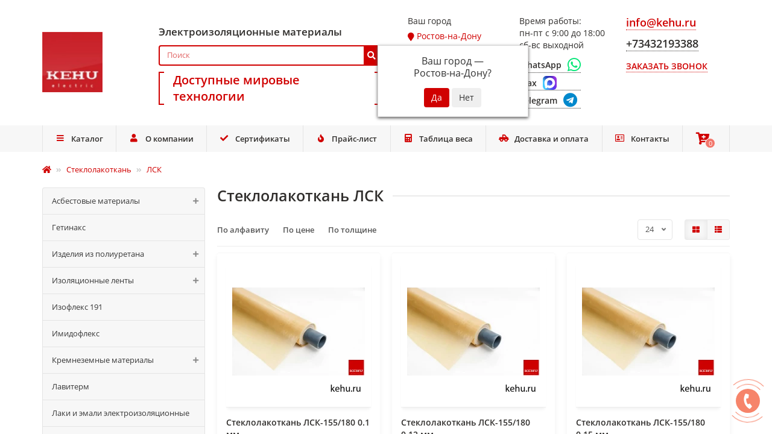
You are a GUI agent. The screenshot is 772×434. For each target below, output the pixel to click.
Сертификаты (254, 138)
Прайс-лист (347, 138)
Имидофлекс (76, 333)
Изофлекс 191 (77, 306)
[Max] (550, 83)
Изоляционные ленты (128, 281)
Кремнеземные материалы (128, 360)
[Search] (269, 55)
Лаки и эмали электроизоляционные (120, 412)
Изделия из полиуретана (128, 254)
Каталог (79, 138)
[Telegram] (550, 100)
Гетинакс (69, 227)
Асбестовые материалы (128, 201)
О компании (161, 138)
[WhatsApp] (550, 65)
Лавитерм (70, 386)
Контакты (642, 138)
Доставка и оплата (544, 138)
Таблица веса (438, 138)
